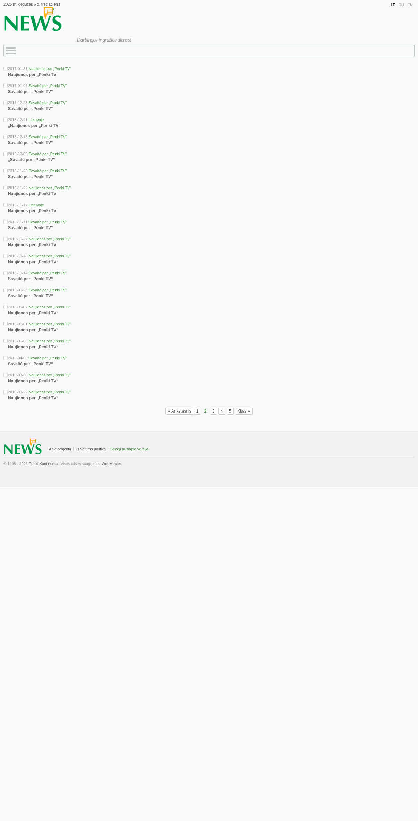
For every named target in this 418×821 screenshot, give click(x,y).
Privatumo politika (91, 449)
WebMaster (111, 464)
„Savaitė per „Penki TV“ (31, 159)
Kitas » (243, 411)
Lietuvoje (36, 120)
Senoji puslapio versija (129, 449)
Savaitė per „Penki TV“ (47, 86)
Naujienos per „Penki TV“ (49, 69)
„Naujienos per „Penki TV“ (34, 125)
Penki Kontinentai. (44, 464)
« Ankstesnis (179, 411)
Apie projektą (60, 449)
